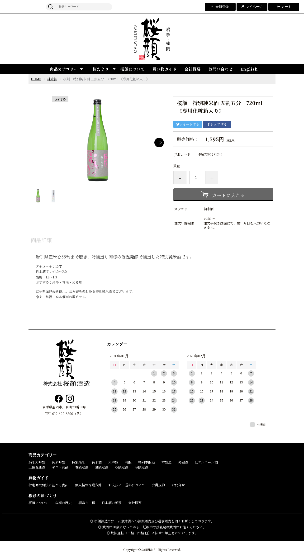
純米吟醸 (58, 462)
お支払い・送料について (126, 485)
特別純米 (78, 462)
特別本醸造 (146, 462)
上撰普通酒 (36, 467)
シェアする (217, 124)
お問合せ (178, 485)
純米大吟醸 (36, 462)
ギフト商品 (60, 467)
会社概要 (193, 69)
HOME (36, 78)
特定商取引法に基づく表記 (48, 485)
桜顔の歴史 (63, 502)
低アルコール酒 (206, 462)
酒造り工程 (86, 502)
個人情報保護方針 (88, 485)
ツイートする (187, 124)
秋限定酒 (121, 467)
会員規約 (158, 485)
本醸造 (166, 462)
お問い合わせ (221, 69)
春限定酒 (81, 467)
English (249, 69)
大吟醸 (113, 462)
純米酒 (52, 78)
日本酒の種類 (112, 502)
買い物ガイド (164, 69)
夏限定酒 (101, 467)
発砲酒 (183, 462)
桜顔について (132, 69)
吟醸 (128, 462)
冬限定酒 (141, 467)
